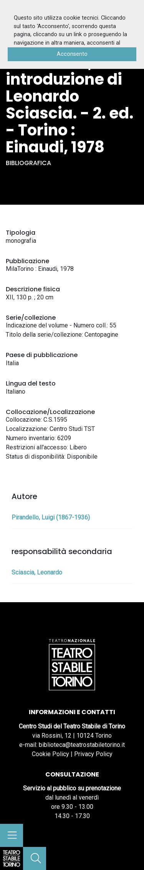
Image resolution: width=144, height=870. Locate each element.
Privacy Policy (93, 754)
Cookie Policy (50, 754)
